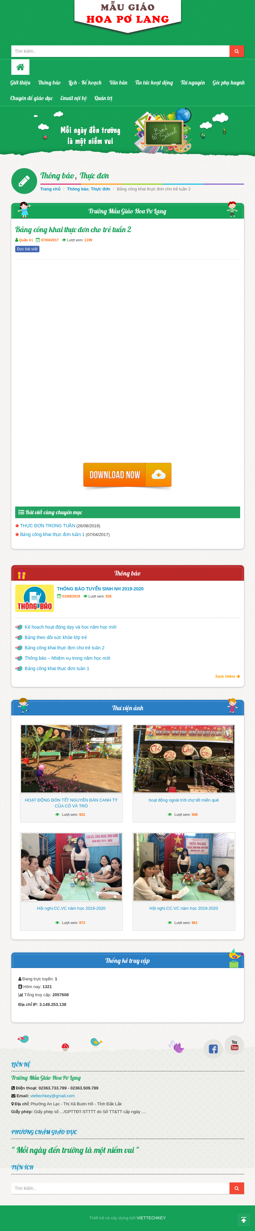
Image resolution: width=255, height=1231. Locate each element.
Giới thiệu (20, 82)
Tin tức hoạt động (154, 82)
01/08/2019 (71, 596)
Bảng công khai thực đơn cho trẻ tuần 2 (65, 647)
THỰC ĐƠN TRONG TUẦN (47, 525)
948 (194, 814)
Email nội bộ (73, 98)
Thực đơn (94, 175)
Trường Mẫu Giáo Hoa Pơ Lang (127, 211)
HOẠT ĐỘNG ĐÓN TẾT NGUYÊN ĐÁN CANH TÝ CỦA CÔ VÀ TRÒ (71, 803)
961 (194, 923)
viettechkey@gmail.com (52, 1095)
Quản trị (103, 98)
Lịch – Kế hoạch (85, 82)
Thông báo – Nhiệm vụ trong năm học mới (67, 658)
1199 (88, 240)
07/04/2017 (50, 240)
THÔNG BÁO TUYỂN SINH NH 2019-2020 (100, 588)
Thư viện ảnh (127, 708)
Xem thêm (227, 676)
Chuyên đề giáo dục (31, 98)
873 (82, 923)
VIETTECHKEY (151, 1217)
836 (109, 596)
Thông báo (49, 82)
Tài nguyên (193, 82)
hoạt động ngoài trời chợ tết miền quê (183, 800)
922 (82, 814)
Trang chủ (50, 189)
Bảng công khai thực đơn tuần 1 (52, 534)
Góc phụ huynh (229, 82)
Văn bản (118, 82)
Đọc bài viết (27, 249)
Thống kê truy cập (127, 960)
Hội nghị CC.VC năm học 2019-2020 (71, 908)
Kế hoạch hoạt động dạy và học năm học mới (71, 627)
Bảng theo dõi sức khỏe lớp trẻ (56, 637)
